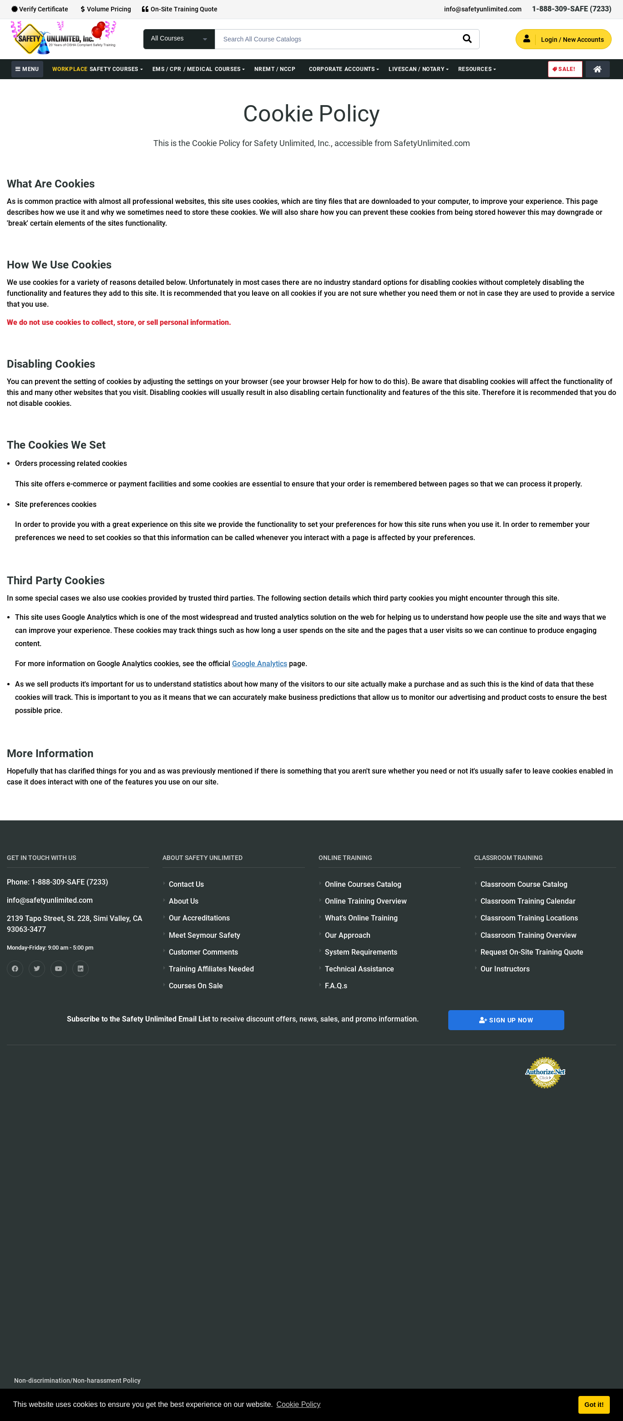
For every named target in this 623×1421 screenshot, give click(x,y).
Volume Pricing (105, 9)
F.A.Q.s (336, 985)
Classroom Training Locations (529, 918)
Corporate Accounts (342, 69)
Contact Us (186, 884)
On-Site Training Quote (180, 9)
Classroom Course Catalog (524, 884)
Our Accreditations (199, 918)
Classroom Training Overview (529, 935)
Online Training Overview (366, 901)
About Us (183, 901)
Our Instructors (505, 969)
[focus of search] (179, 39)
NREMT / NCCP (274, 69)
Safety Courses (95, 69)
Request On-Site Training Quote (532, 952)
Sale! (563, 69)
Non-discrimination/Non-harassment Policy (77, 1380)
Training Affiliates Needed (211, 969)
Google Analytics (259, 663)
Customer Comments (203, 952)
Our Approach (347, 935)
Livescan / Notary (416, 69)
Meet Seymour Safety (204, 935)
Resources (474, 69)
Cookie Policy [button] (298, 1404)
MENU (27, 69)
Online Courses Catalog (363, 884)
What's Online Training (361, 918)
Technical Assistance (359, 969)
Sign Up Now (506, 1020)
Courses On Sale (196, 985)
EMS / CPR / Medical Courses (196, 69)
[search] (467, 38)
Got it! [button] (593, 1404)
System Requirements (361, 952)
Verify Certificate (39, 9)
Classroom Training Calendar (528, 901)
